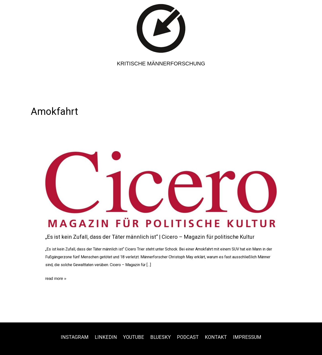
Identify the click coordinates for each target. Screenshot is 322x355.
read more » (55, 279)
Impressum (247, 337)
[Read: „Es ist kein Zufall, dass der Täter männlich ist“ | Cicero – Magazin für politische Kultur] (161, 189)
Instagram (75, 337)
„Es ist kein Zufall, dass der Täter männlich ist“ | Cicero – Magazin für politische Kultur (149, 237)
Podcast (188, 337)
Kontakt (216, 337)
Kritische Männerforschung (161, 63)
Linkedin (106, 337)
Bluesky (160, 337)
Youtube (133, 337)
